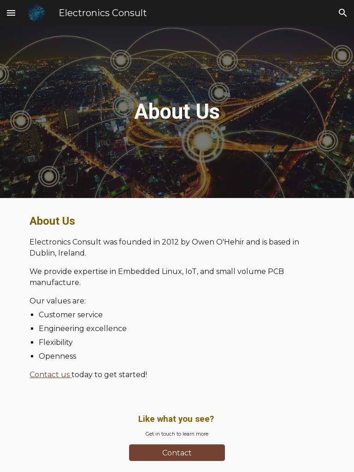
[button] (11, 12)
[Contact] (177, 453)
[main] (176, 112)
